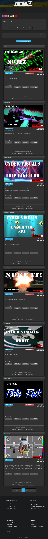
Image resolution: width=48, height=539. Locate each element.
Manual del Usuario (36, 504)
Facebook (34, 522)
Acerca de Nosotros (12, 522)
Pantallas (9, 510)
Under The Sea (10, 212)
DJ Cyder (41, 72)
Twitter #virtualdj (36, 528)
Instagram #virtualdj (37, 526)
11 (31, 490)
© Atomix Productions (24, 537)
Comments (21, 98)
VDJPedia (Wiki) (35, 508)
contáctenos (10, 524)
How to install (31, 98)
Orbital (7, 323)
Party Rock (8, 378)
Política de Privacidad (12, 528)
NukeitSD (8, 268)
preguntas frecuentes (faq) (38, 506)
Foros (32, 510)
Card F (7, 434)
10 (27, 490)
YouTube (34, 524)
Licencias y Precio (11, 508)
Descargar (9, 503)
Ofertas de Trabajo (12, 526)
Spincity (7, 102)
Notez (7, 47)
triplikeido (8, 157)
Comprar (9, 504)
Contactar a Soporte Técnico (38, 503)
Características (11, 506)
